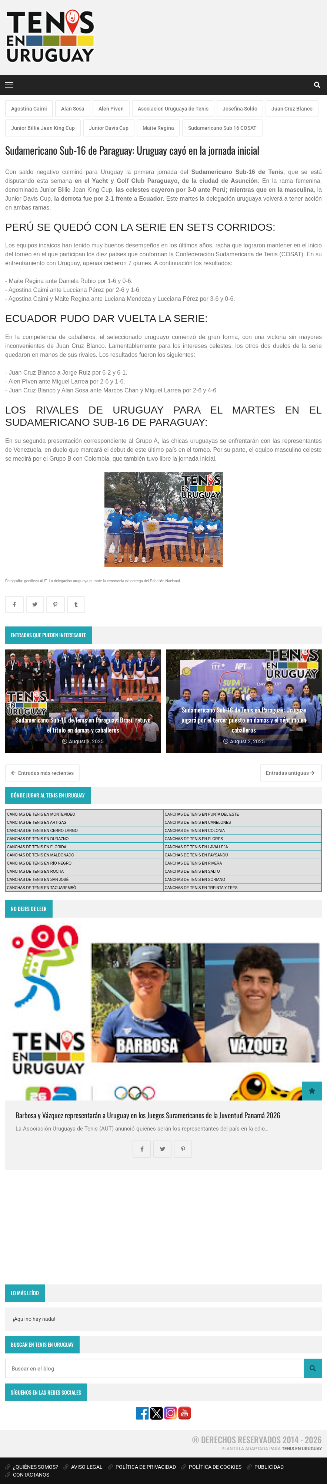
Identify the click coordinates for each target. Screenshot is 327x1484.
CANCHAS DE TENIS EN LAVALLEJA (196, 847)
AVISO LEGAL (83, 1467)
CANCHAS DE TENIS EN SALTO (192, 871)
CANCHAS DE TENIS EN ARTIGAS (36, 822)
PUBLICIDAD (265, 1467)
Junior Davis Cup (109, 128)
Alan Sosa (72, 109)
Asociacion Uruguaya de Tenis (173, 109)
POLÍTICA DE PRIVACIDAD (142, 1467)
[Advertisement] (163, 1227)
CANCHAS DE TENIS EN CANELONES (198, 822)
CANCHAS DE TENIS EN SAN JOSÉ (38, 880)
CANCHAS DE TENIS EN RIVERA (193, 863)
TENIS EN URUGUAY (302, 1448)
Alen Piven (111, 109)
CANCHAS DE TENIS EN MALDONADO (40, 855)
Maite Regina (158, 128)
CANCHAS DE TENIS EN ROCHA (35, 871)
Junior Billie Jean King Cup (43, 128)
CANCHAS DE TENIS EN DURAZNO (38, 839)
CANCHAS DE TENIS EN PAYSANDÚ (196, 855)
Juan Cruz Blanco (292, 109)
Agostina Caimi (29, 109)
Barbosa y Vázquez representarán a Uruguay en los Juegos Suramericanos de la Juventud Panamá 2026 (148, 1115)
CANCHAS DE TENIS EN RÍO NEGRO (39, 863)
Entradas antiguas (290, 773)
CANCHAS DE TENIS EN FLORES (194, 839)
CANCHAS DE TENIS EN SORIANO (195, 880)
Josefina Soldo (240, 109)
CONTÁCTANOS (27, 1475)
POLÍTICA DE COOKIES (211, 1467)
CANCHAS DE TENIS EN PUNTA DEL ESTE (202, 814)
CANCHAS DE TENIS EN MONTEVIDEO (41, 814)
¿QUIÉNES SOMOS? (31, 1467)
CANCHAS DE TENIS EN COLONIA (195, 831)
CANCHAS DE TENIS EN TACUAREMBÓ (41, 888)
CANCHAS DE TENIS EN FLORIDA (36, 847)
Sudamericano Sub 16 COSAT (222, 128)
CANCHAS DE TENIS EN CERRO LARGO (42, 831)
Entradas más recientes (42, 773)
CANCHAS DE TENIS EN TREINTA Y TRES (201, 888)
